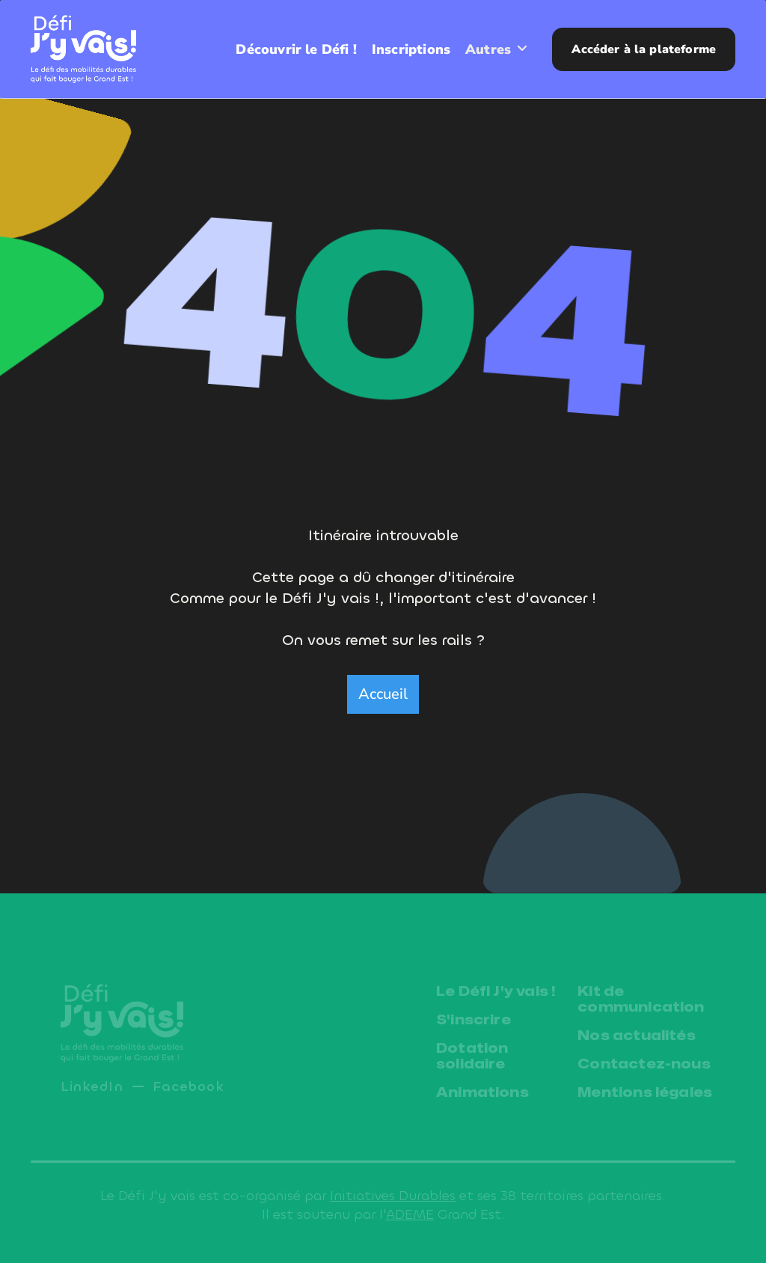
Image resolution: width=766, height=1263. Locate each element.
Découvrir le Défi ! (294, 49)
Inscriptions (411, 49)
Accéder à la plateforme (644, 49)
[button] (496, 49)
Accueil (383, 694)
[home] (83, 48)
